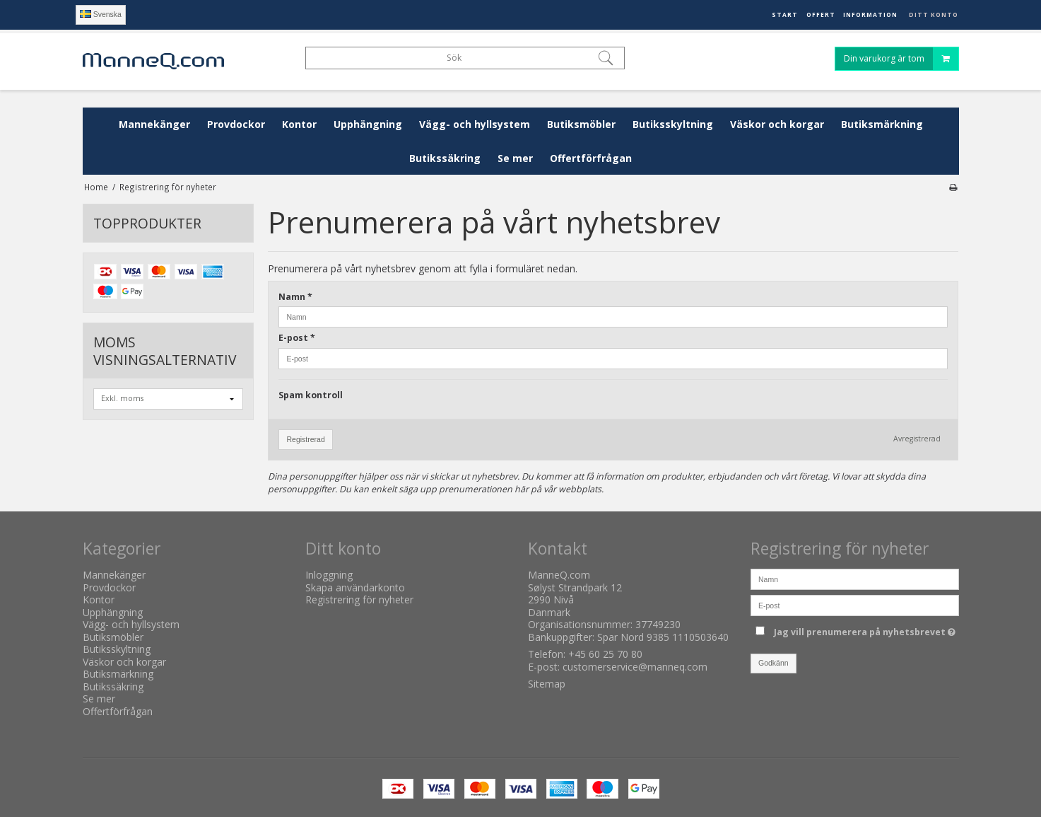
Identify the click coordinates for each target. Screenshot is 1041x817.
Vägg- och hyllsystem (474, 124)
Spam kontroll (310, 395)
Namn (295, 296)
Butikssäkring (445, 158)
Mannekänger (154, 124)
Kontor (299, 124)
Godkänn (773, 663)
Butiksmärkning (882, 124)
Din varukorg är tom (901, 60)
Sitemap (546, 683)
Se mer (515, 158)
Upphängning (368, 124)
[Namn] (855, 578)
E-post (296, 337)
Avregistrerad (917, 439)
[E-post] (855, 604)
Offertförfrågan (591, 158)
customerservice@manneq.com (635, 666)
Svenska (101, 14)
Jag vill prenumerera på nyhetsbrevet (864, 629)
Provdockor (236, 124)
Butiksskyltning (673, 124)
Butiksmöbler (581, 124)
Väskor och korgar (777, 124)
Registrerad (305, 439)
